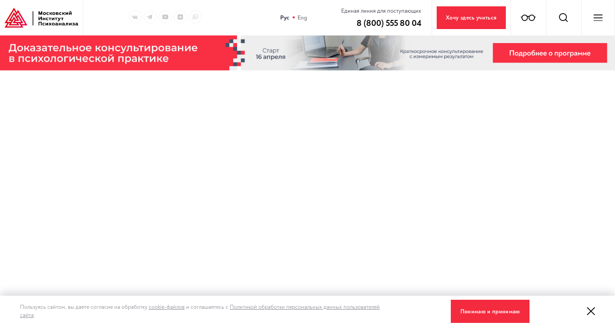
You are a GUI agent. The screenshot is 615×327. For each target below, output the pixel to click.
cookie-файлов (167, 307)
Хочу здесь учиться (471, 17)
